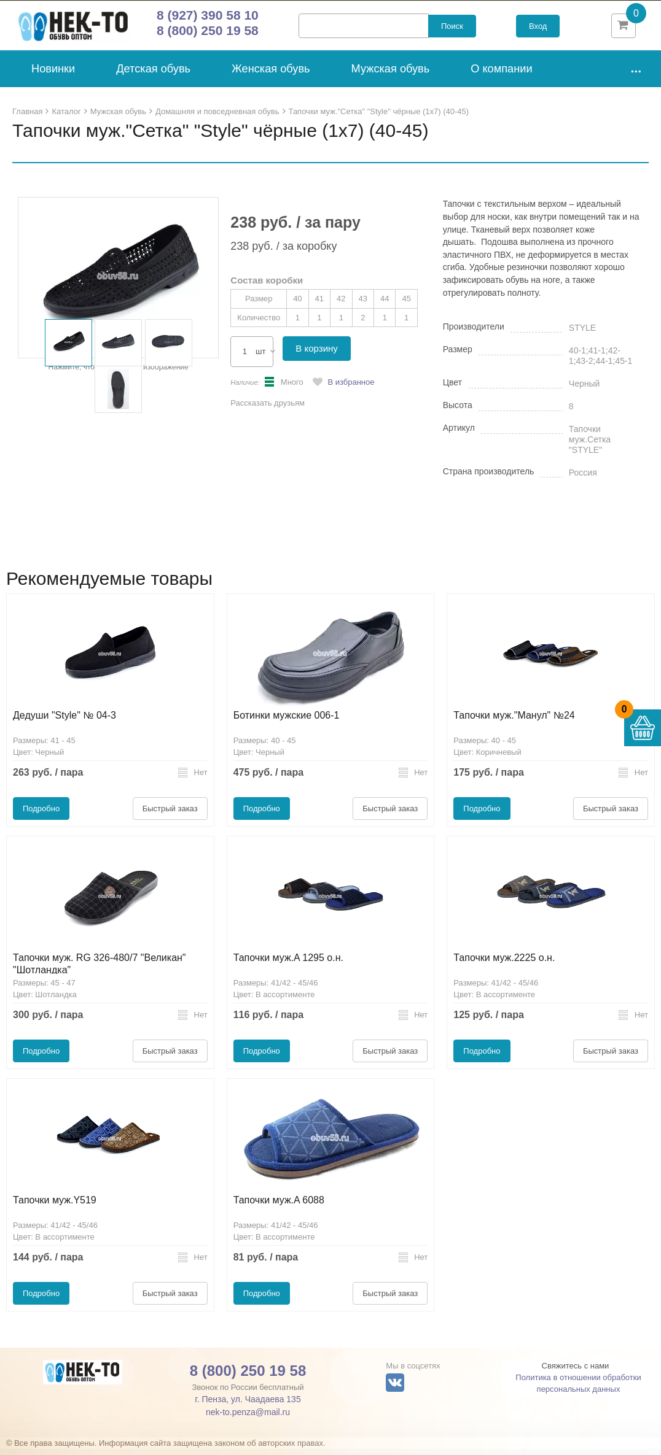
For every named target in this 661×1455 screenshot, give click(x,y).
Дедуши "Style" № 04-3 (64, 721)
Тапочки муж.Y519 (54, 1206)
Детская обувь (153, 75)
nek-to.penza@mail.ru (248, 1418)
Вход (538, 29)
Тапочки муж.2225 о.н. (504, 964)
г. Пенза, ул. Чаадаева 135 (247, 1405)
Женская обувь (271, 75)
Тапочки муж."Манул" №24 (513, 721)
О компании (501, 75)
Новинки (53, 75)
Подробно (41, 814)
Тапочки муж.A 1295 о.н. (288, 964)
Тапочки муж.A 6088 (278, 1206)
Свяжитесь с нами (575, 1371)
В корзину (316, 354)
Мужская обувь (390, 75)
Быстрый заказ (170, 814)
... (635, 74)
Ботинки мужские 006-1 (286, 721)
